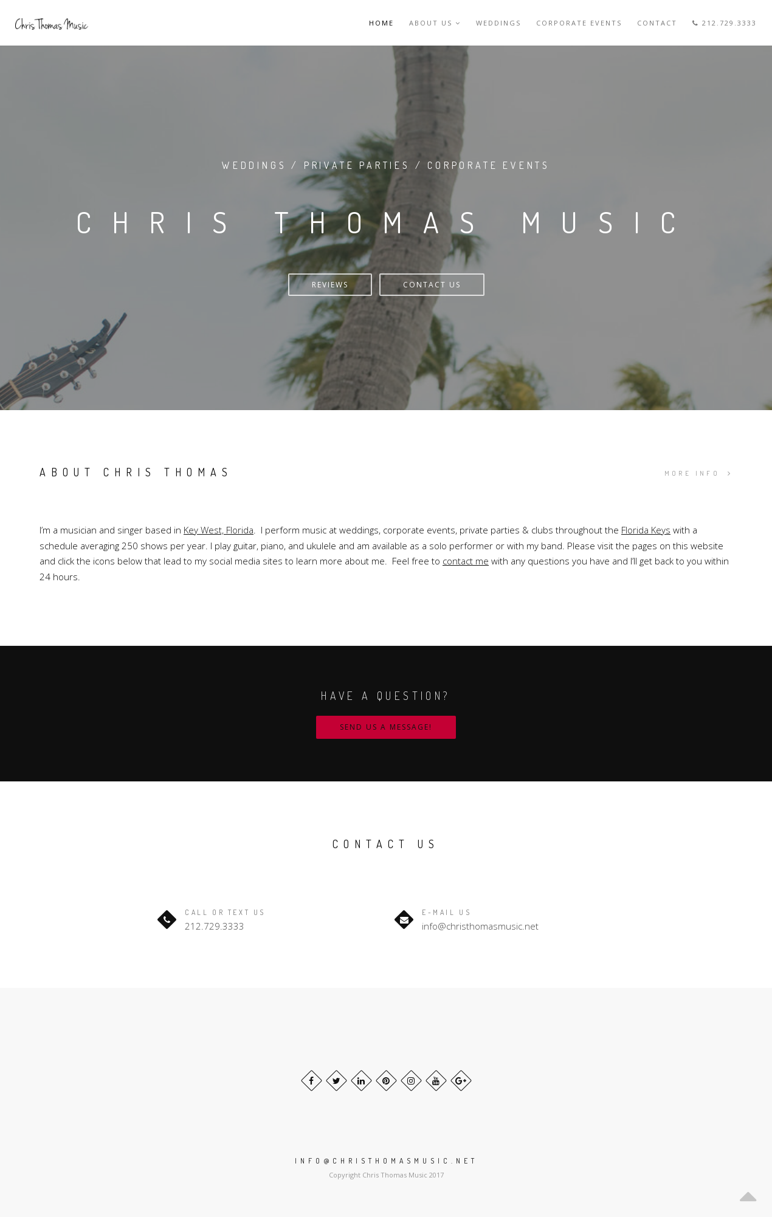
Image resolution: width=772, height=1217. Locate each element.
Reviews (330, 284)
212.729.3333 (724, 22)
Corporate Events (579, 22)
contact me (466, 561)
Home (381, 22)
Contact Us (432, 284)
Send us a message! (386, 727)
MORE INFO (698, 473)
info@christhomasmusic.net (480, 926)
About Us (435, 22)
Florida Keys (645, 530)
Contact (657, 22)
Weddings (498, 22)
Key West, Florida (218, 530)
